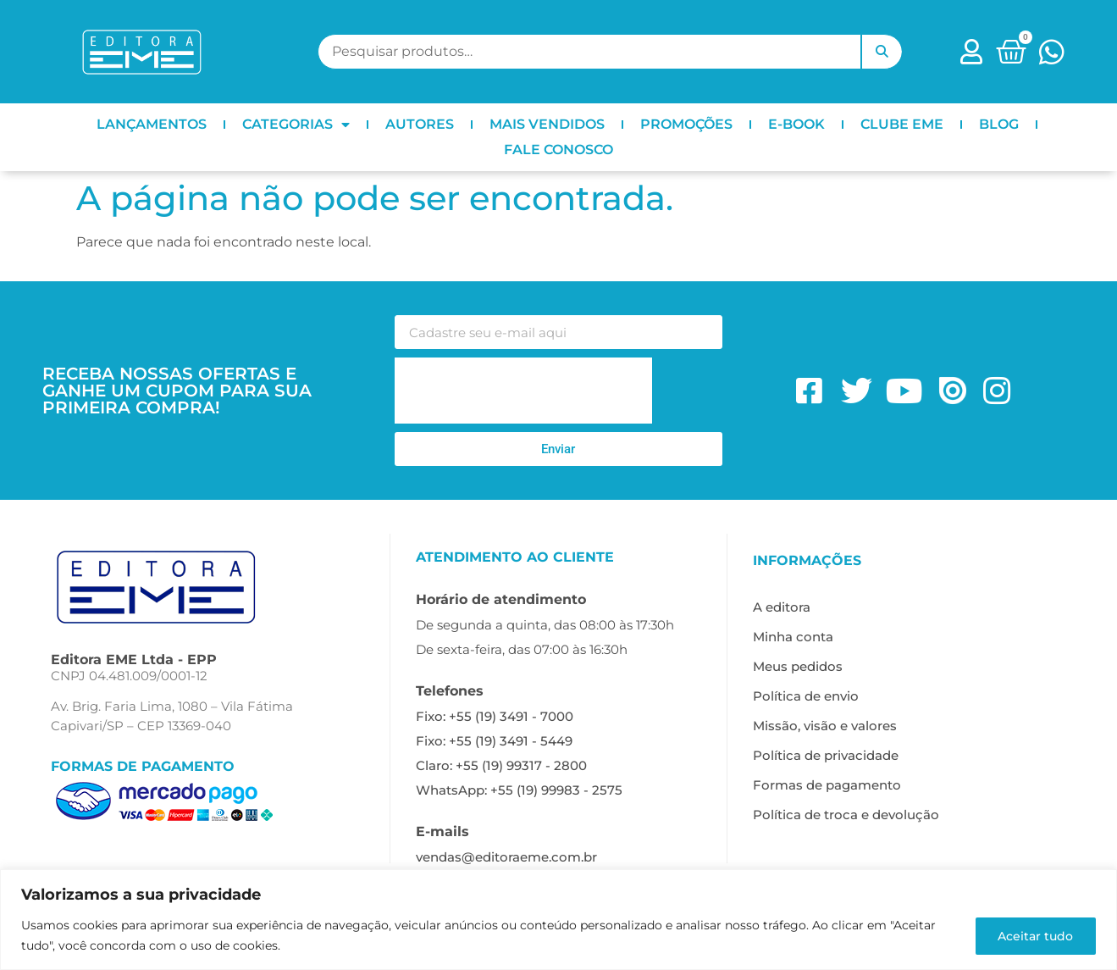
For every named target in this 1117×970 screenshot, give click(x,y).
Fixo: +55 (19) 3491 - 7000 (494, 716)
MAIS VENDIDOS (547, 124)
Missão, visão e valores (825, 726)
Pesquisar (881, 51)
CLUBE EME (901, 124)
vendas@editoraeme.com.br (506, 857)
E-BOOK (796, 124)
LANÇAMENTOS (152, 124)
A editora (781, 607)
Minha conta (793, 637)
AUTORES (419, 124)
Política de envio (806, 696)
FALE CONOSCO (558, 149)
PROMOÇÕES (686, 124)
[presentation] (523, 391)
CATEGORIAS (296, 124)
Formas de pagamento (827, 785)
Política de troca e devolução (846, 814)
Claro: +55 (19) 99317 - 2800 (501, 765)
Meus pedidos (798, 666)
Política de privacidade (826, 755)
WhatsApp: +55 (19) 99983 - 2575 (519, 790)
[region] (558, 919)
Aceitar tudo (1033, 935)
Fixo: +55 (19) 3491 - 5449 (494, 741)
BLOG (999, 124)
